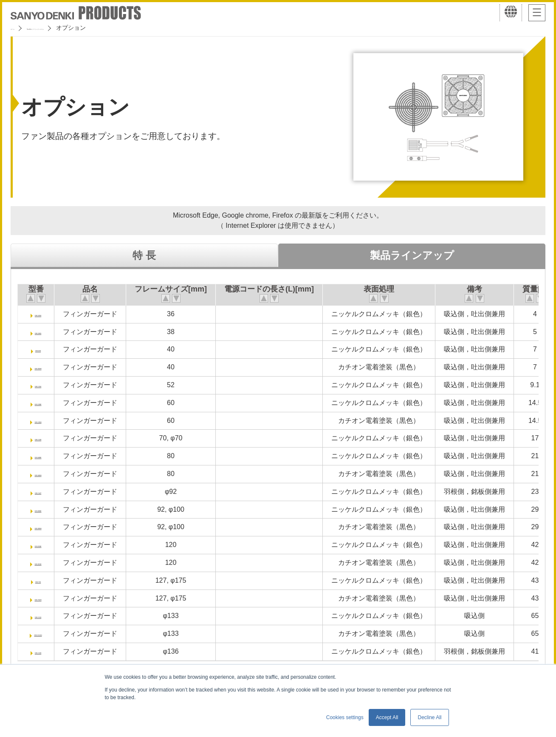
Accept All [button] (387, 717)
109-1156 (47, 384)
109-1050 (47, 313)
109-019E (47, 544)
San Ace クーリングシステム (79, 27)
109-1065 (47, 331)
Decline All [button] (429, 717)
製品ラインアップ (412, 255)
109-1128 (47, 438)
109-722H (47, 598)
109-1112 (47, 615)
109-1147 (47, 491)
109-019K (47, 562)
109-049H (47, 473)
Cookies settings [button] (345, 717)
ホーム (19, 27)
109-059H (47, 367)
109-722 (46, 580)
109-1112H (47, 633)
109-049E (47, 455)
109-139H (47, 420)
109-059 (46, 349)
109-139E (47, 402)
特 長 (144, 255)
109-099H (47, 526)
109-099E (47, 509)
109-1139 (47, 651)
